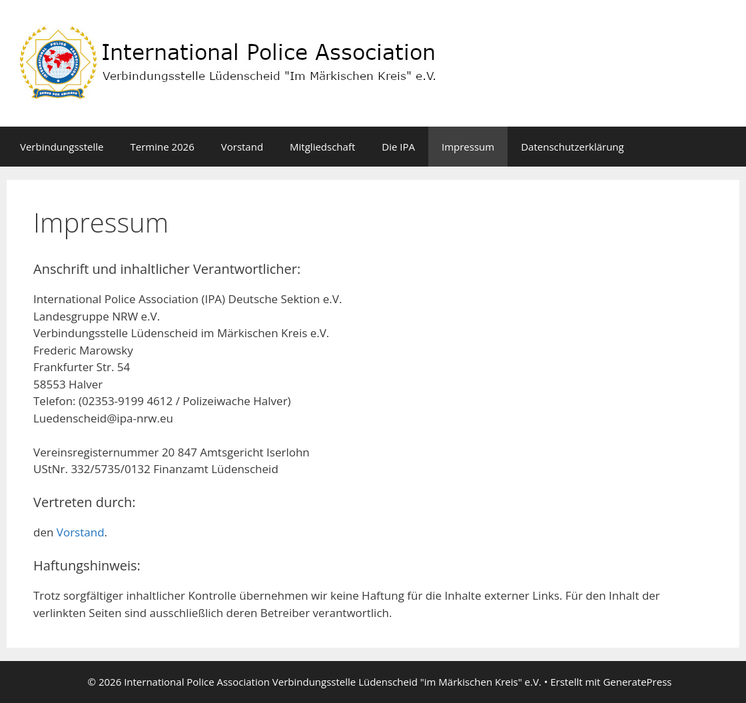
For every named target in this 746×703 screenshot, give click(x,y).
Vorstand (242, 146)
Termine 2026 (162, 146)
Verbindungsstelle (61, 146)
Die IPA (398, 146)
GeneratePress (637, 681)
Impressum (468, 146)
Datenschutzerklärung (572, 146)
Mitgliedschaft (322, 146)
